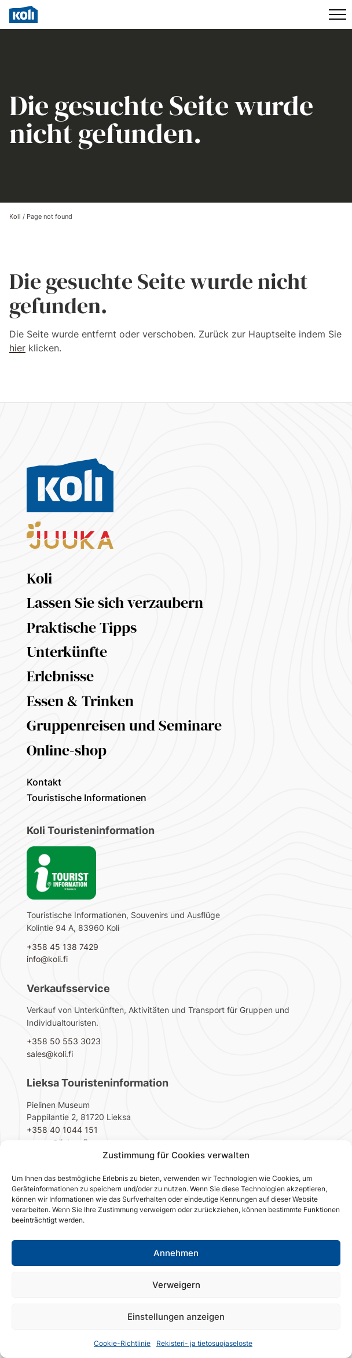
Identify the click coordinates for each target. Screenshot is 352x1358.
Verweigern (176, 1284)
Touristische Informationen (86, 797)
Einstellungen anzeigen (176, 1316)
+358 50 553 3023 (64, 1041)
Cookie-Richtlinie (122, 1343)
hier (17, 348)
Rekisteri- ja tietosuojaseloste (204, 1343)
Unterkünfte (67, 651)
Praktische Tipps (82, 627)
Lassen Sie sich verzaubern (115, 602)
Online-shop (67, 750)
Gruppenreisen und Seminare (124, 725)
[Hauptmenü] (337, 14)
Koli (15, 216)
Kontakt (44, 782)
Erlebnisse (60, 676)
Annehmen (176, 1252)
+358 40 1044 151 (62, 1130)
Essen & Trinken (80, 701)
